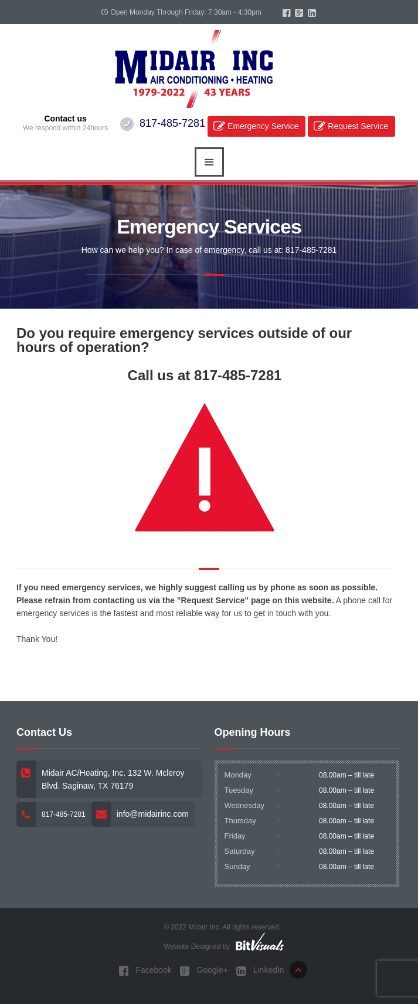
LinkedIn (260, 970)
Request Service (358, 126)
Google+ (204, 970)
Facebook (144, 970)
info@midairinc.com (153, 814)
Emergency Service (262, 126)
